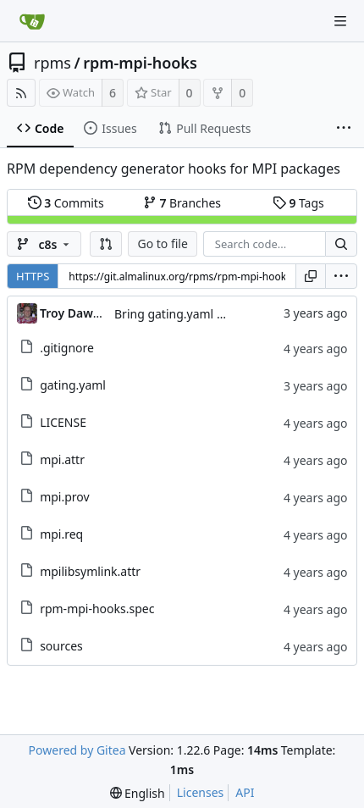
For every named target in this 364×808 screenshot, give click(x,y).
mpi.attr (62, 459)
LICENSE (63, 422)
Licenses (200, 792)
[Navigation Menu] (340, 21)
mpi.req (61, 534)
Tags (298, 203)
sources (61, 646)
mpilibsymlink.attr (90, 571)
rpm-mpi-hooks (140, 62)
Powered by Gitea (77, 750)
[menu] (341, 276)
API (244, 792)
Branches (182, 203)
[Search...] (341, 244)
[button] (106, 244)
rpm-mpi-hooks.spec (97, 608)
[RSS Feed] (21, 93)
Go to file (162, 243)
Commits (66, 203)
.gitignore (67, 348)
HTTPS (32, 276)
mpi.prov (64, 497)
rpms (52, 62)
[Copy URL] (310, 276)
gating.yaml (73, 385)
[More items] (343, 128)
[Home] (32, 21)
